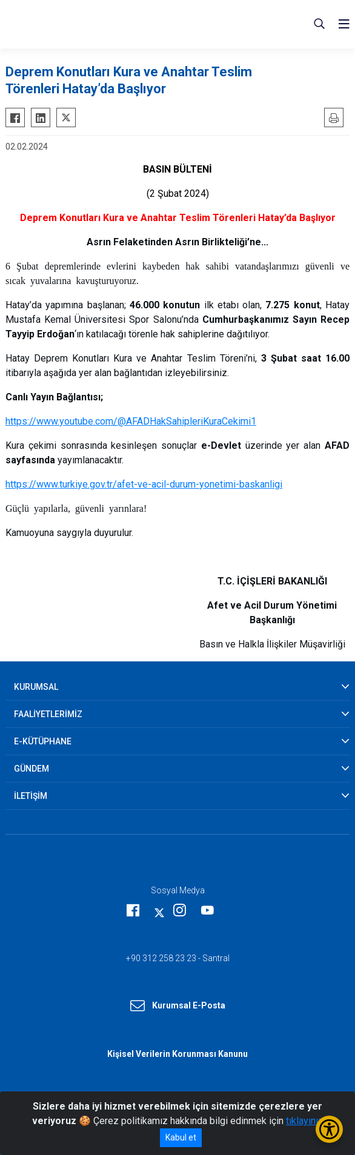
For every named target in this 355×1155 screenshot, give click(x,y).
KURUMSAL (36, 687)
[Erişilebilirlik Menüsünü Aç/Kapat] (329, 1129)
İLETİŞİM (30, 796)
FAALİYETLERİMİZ (48, 714)
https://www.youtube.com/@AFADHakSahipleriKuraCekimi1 (130, 421)
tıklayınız (304, 1121)
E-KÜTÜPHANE (42, 741)
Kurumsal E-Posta (177, 1006)
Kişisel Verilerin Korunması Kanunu (177, 1054)
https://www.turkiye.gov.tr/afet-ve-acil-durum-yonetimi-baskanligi (143, 484)
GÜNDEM (31, 768)
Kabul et (180, 1137)
